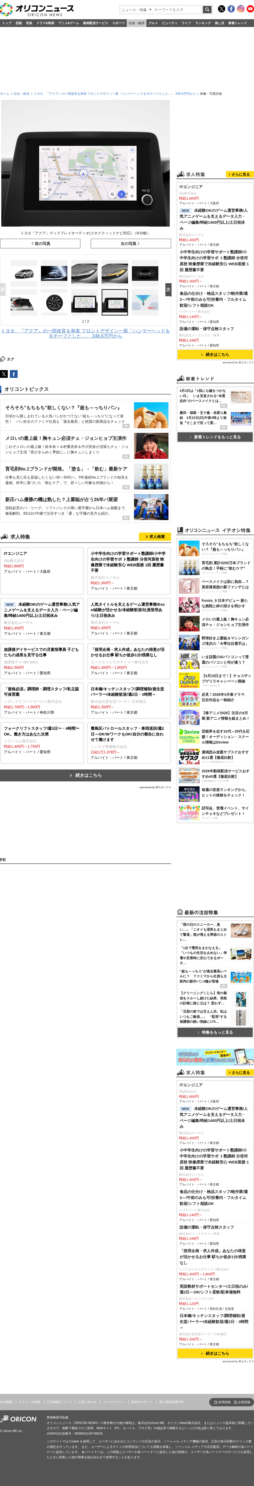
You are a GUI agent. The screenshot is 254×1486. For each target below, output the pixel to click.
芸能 (19, 23)
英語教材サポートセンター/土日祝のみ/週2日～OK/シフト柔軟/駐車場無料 (214, 1289)
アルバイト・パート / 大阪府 (42, 562)
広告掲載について (59, 1402)
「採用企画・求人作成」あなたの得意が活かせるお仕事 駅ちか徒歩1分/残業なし (213, 1257)
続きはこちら (88, 775)
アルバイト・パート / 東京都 (129, 570)
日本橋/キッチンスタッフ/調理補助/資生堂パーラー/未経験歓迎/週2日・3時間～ (214, 1321)
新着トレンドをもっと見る (215, 437)
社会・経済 (136, 23)
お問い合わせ (87, 1402)
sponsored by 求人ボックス (155, 787)
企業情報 (244, 1402)
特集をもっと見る (215, 1032)
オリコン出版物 (29, 1402)
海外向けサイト (142, 1402)
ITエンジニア (191, 187)
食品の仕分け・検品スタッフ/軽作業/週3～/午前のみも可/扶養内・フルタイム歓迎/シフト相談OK (214, 299)
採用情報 (224, 1402)
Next (169, 290)
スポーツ (118, 23)
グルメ (153, 23)
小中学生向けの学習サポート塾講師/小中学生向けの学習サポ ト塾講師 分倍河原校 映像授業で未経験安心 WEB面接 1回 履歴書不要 (214, 261)
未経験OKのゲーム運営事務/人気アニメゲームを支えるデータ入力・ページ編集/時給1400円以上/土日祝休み (214, 219)
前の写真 (42, 243)
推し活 (219, 23)
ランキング (203, 23)
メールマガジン (114, 1402)
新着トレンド (237, 23)
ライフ (186, 23)
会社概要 (6, 1402)
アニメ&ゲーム (68, 23)
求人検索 (157, 536)
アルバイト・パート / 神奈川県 (42, 700)
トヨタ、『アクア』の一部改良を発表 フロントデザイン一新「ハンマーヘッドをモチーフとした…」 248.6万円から (115, 94)
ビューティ (170, 23)
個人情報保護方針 (171, 1402)
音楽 (29, 23)
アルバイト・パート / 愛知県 (42, 661)
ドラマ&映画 (45, 23)
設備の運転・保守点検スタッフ (207, 328)
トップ (6, 23)
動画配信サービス (95, 23)
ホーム (4, 94)
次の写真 (128, 243)
